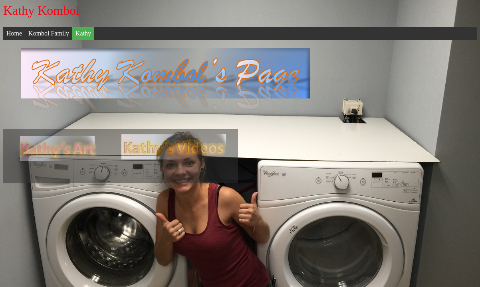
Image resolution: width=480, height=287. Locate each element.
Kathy (83, 33)
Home (14, 33)
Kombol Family (48, 33)
